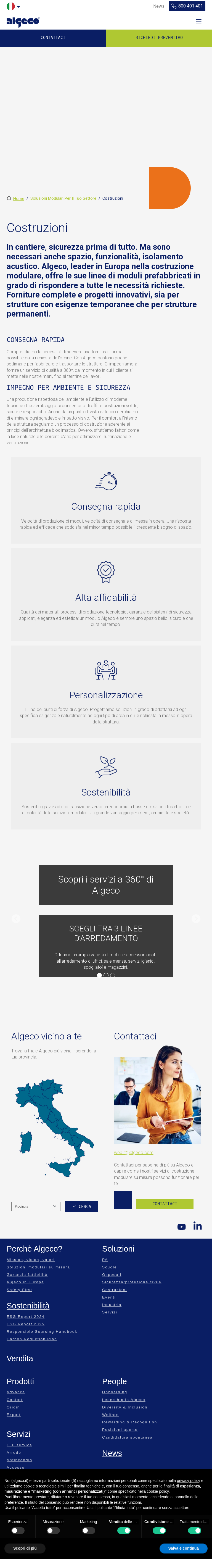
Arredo (14, 1452)
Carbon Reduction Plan (32, 1339)
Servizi (109, 1312)
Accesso (16, 1467)
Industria (111, 1305)
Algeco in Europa (25, 1282)
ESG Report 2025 (25, 1324)
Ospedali (111, 1275)
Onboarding (114, 1392)
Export (14, 1415)
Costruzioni (114, 1290)
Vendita (20, 1358)
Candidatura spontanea (127, 1437)
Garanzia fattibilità (27, 1275)
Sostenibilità (28, 1305)
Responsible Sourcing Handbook (42, 1331)
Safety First (19, 1290)
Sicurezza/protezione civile (131, 1282)
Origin (13, 1407)
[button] (16, 919)
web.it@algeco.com (133, 1152)
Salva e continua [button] (183, 1548)
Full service (19, 1445)
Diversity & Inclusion (124, 1407)
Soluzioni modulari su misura (38, 1267)
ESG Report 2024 (25, 1317)
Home (18, 198)
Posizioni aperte (120, 1430)
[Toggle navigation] (198, 21)
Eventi (109, 1297)
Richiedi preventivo (159, 37)
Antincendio (19, 1460)
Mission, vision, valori (31, 1260)
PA (105, 1260)
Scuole (109, 1267)
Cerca (85, 1206)
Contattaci (53, 37)
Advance (16, 1392)
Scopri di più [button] (25, 1548)
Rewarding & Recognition (129, 1422)
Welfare (110, 1415)
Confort (15, 1400)
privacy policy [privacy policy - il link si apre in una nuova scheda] (188, 1480)
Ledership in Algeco (123, 1400)
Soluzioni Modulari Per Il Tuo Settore (63, 198)
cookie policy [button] (158, 1491)
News (112, 1453)
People (114, 1381)
